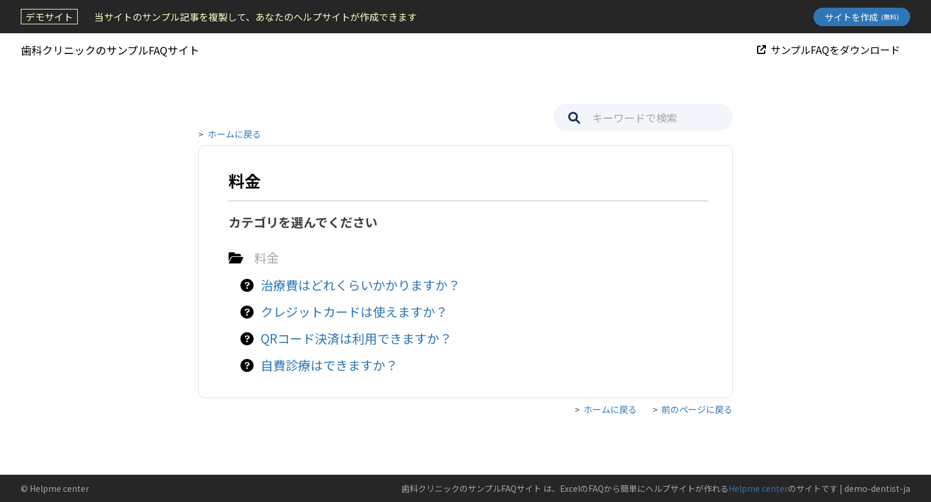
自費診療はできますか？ (329, 365)
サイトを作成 (862, 17)
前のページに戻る (697, 409)
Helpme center (758, 488)
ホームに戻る (234, 134)
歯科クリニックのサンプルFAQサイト (110, 50)
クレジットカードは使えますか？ (354, 311)
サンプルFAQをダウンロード (828, 49)
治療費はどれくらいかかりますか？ (360, 285)
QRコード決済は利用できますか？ (356, 338)
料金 (266, 257)
